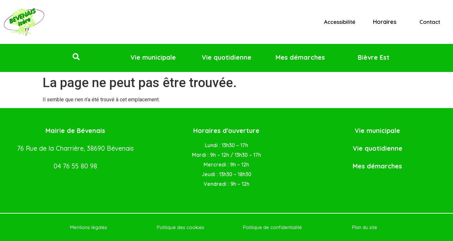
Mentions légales (88, 227)
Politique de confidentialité (272, 227)
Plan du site (364, 227)
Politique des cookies (180, 227)
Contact (429, 21)
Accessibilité (339, 21)
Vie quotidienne (377, 148)
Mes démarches (377, 166)
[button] (76, 56)
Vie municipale (377, 130)
